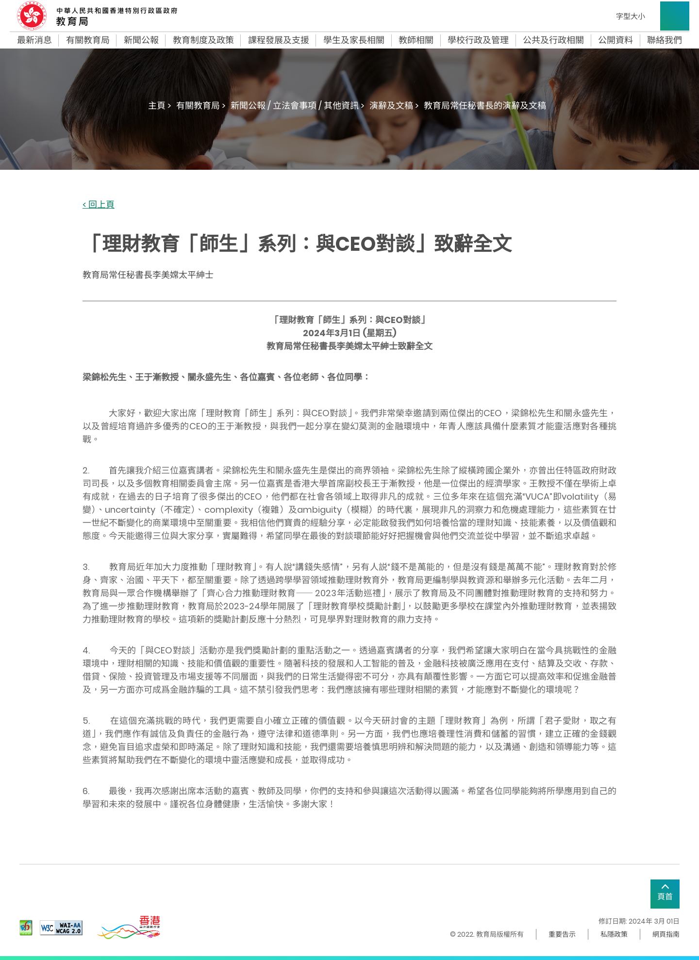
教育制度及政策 (203, 40)
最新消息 (34, 40)
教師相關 (416, 40)
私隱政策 (614, 934)
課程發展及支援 (278, 40)
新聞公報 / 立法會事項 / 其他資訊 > (298, 105)
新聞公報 (141, 40)
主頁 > (159, 105)
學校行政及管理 (478, 40)
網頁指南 (666, 934)
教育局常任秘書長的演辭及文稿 (485, 105)
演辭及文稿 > (394, 105)
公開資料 (615, 40)
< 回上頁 (99, 205)
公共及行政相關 (553, 40)
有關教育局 (88, 40)
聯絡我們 (664, 40)
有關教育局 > (201, 105)
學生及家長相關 (353, 40)
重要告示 (562, 934)
